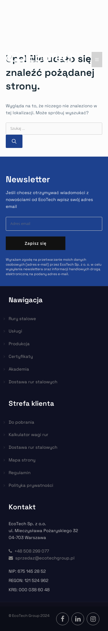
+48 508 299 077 (29, 551)
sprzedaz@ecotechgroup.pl (42, 558)
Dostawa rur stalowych (33, 381)
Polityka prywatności (31, 485)
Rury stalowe (22, 318)
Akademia (19, 369)
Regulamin (20, 472)
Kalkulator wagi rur (28, 434)
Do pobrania (21, 422)
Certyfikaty (21, 356)
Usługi (15, 331)
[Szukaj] (14, 141)
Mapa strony (22, 460)
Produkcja (19, 343)
